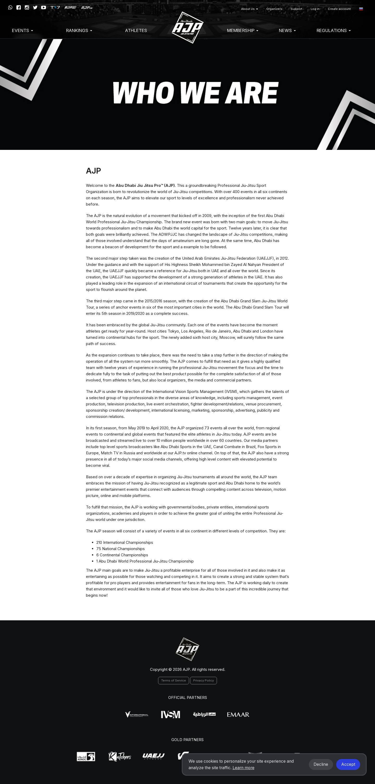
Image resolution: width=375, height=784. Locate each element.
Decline (321, 764)
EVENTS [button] (22, 30)
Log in (315, 9)
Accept (348, 764)
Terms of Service (173, 680)
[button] (361, 9)
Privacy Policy (203, 680)
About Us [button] (249, 9)
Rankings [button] (79, 30)
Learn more (243, 767)
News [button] (287, 30)
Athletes (136, 30)
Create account (339, 9)
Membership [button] (242, 30)
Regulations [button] (334, 30)
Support (296, 9)
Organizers (274, 9)
